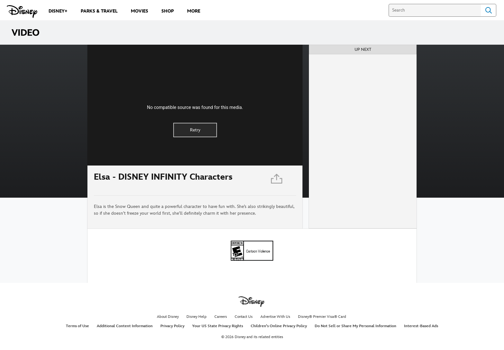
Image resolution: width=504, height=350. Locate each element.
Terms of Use (77, 326)
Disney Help (196, 316)
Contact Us (244, 316)
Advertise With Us (275, 316)
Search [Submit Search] (488, 10)
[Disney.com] (22, 11)
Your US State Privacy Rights (217, 326)
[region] (194, 105)
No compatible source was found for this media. (195, 107)
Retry (195, 130)
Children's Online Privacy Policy (279, 326)
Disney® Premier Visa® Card (322, 316)
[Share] (277, 180)
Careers (220, 316)
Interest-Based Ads (421, 326)
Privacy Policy (172, 326)
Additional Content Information (125, 326)
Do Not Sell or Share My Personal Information (355, 326)
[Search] (435, 10)
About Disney (168, 316)
